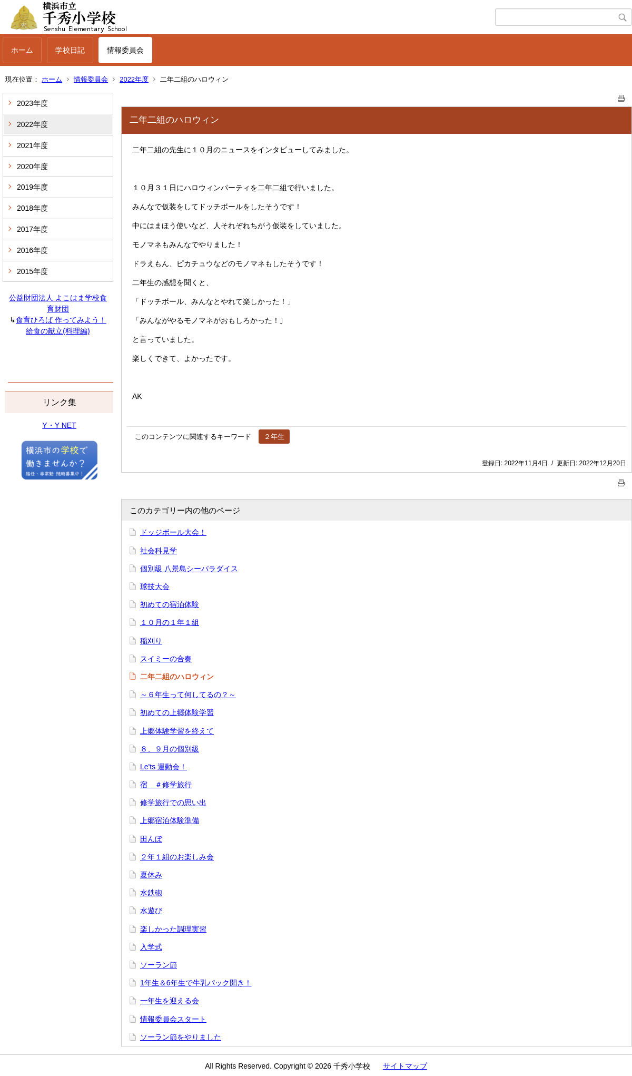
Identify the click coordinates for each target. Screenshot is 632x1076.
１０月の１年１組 (169, 622)
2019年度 (32, 187)
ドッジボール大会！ (173, 532)
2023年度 (32, 103)
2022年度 (134, 79)
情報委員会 (125, 50)
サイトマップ (405, 1066)
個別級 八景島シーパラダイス (189, 568)
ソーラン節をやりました (180, 1037)
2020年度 (32, 166)
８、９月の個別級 (169, 749)
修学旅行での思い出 (173, 802)
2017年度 (32, 229)
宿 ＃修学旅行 (166, 784)
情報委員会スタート (173, 1019)
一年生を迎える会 (169, 1000)
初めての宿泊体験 (169, 604)
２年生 (274, 437)
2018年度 (32, 208)
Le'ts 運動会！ (163, 766)
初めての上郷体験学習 (177, 712)
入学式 (151, 947)
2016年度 (32, 250)
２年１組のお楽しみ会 (177, 857)
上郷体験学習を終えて (177, 731)
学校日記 (70, 50)
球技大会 (155, 586)
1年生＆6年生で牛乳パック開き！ (196, 983)
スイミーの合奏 (166, 658)
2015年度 (32, 271)
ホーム (22, 50)
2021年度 (32, 145)
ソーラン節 (158, 965)
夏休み (151, 874)
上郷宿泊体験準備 (169, 820)
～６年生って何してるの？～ (188, 694)
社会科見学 (158, 550)
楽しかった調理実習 (173, 929)
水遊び (151, 910)
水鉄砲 (151, 892)
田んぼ (151, 839)
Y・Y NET (59, 425)
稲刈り (151, 641)
